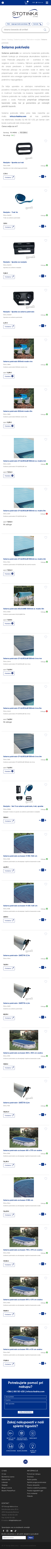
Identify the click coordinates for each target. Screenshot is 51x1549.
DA (13, 135)
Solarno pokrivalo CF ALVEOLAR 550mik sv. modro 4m (24, 461)
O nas (4, 1474)
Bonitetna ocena (8, 1477)
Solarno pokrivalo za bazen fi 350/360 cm (20, 856)
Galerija (4, 1485)
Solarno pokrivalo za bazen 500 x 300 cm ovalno (23, 1053)
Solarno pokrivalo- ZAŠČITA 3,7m (16, 955)
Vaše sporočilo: (25, 1405)
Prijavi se (40, 2)
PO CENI (23, 132)
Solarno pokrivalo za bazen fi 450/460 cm (20, 906)
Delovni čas (6, 1479)
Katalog (10, 39)
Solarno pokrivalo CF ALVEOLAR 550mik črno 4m (22, 658)
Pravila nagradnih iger (35, 1490)
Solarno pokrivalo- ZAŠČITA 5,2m (16, 1103)
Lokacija (5, 1482)
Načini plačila (32, 1479)
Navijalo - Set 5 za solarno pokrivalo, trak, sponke (23, 806)
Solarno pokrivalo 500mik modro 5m (17, 411)
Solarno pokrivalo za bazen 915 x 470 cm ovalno (22, 1349)
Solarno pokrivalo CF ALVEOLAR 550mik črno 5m (22, 708)
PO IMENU (14, 132)
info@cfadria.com (18, 116)
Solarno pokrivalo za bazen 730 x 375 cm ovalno (22, 1250)
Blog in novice (7, 1488)
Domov (4, 39)
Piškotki (30, 1496)
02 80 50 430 (13, 1515)
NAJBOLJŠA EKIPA (22, 1451)
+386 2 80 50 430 (16, 1391)
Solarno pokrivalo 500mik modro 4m (18, 361)
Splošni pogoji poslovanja (36, 1482)
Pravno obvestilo (33, 1485)
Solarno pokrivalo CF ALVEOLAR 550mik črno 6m (22, 757)
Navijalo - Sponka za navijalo (15, 262)
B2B (33, 2)
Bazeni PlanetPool (8, 1490)
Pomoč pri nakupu (33, 1474)
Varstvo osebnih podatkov (36, 1488)
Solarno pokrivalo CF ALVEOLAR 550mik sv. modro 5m (24, 511)
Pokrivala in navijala (33, 39)
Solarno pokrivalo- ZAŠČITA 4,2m (16, 1003)
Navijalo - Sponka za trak (13, 163)
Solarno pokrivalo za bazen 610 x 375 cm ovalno (22, 1150)
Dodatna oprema (20, 39)
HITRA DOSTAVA (11, 1451)
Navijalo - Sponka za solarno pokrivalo (18, 312)
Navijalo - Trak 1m (10, 212)
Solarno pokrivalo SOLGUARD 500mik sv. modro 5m (23, 609)
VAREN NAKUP (33, 1438)
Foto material (32, 1493)
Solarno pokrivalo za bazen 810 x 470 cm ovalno (22, 1300)
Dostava (30, 1477)
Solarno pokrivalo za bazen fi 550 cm (18, 1200)
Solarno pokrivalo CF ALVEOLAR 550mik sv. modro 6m (24, 559)
